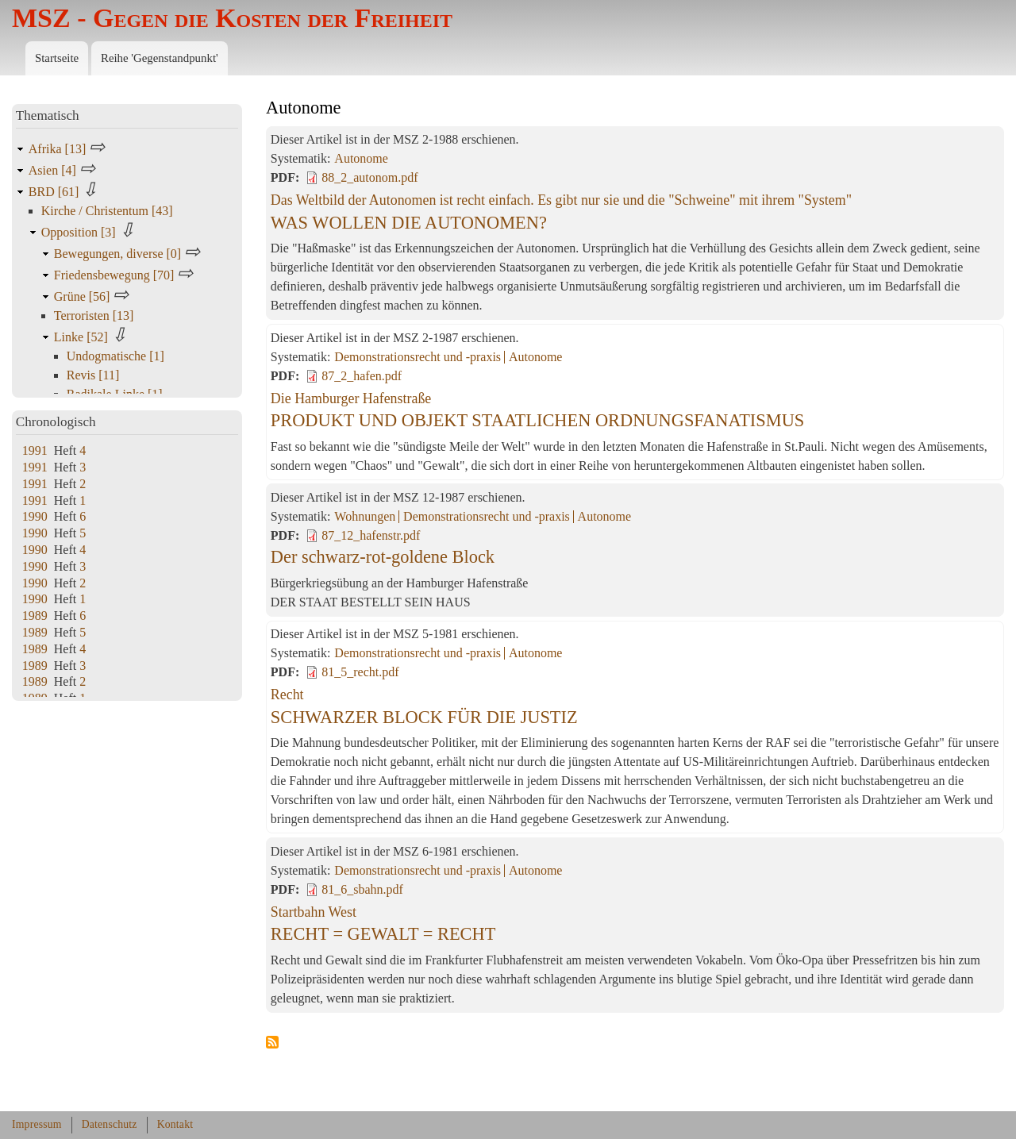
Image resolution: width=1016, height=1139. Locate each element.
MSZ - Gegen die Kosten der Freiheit (232, 18)
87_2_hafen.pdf (361, 376)
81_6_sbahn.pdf (362, 889)
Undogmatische (115, 356)
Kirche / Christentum (107, 210)
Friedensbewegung (116, 275)
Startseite (57, 58)
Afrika (59, 149)
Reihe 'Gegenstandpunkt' (159, 58)
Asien (54, 170)
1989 (35, 615)
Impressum (37, 1124)
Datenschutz (109, 1124)
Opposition (80, 232)
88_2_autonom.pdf (369, 177)
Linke (82, 337)
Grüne (84, 296)
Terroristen (94, 315)
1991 (35, 450)
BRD (56, 191)
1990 (35, 516)
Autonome (361, 158)
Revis (93, 375)
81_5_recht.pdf (359, 672)
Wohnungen (364, 516)
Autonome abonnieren (272, 1043)
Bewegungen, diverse (119, 253)
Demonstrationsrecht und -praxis (417, 357)
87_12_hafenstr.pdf (370, 535)
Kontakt (175, 1124)
